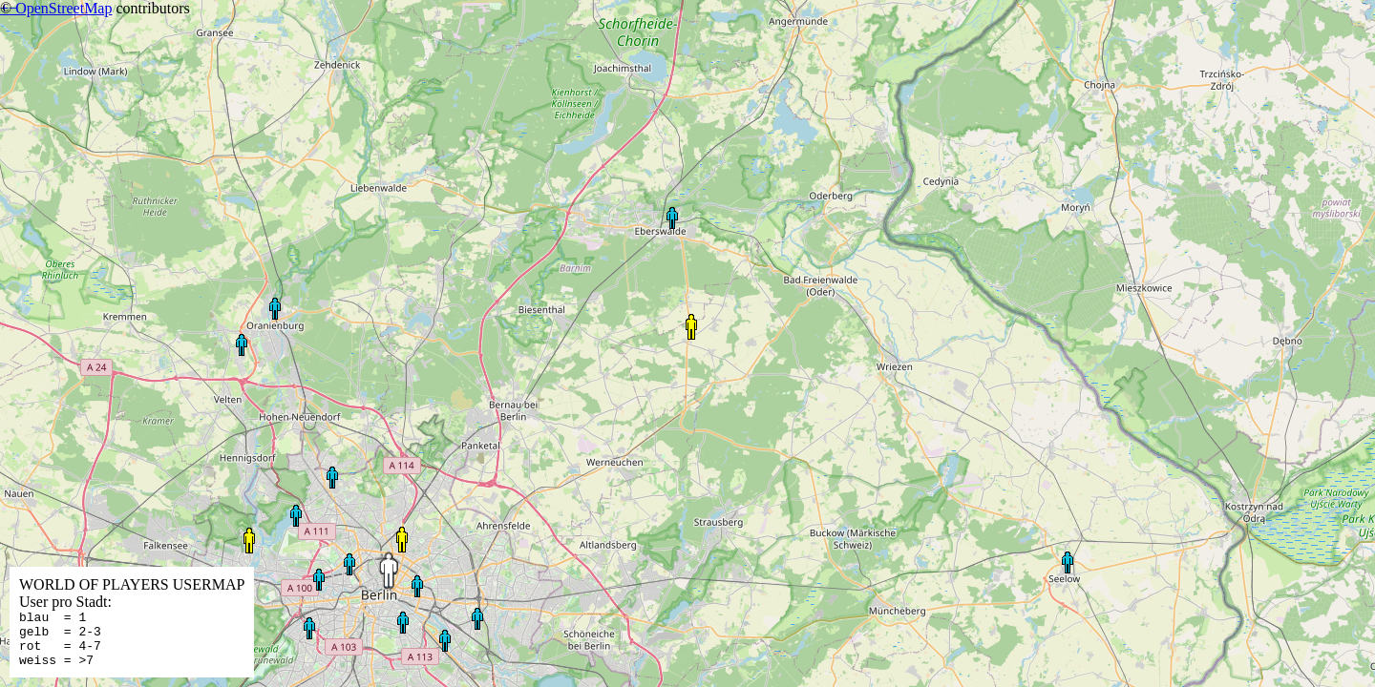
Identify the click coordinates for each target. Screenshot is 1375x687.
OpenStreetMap (63, 8)
